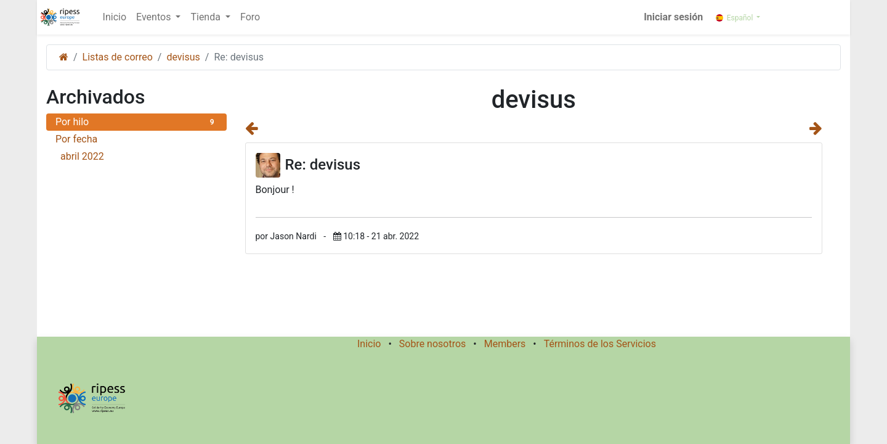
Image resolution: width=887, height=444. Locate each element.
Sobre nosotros (432, 344)
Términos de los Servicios (600, 344)
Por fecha (76, 139)
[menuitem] (114, 17)
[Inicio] (63, 57)
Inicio (369, 344)
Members (505, 344)
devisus (183, 57)
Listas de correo (118, 57)
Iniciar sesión (673, 17)
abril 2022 (138, 156)
